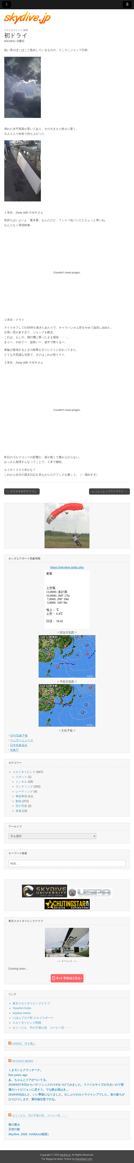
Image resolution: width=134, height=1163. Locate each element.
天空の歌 (14, 1129)
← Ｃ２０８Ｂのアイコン (22, 491)
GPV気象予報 (19, 735)
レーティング (24, 791)
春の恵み (14, 1124)
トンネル (21, 781)
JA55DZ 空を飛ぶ (23, 1043)
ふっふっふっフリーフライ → (109, 491)
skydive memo (22, 1013)
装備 (18, 810)
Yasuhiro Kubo (22, 1008)
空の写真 (21, 805)
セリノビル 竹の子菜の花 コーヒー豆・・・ (43, 1027)
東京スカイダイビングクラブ (31, 1003)
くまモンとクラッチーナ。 (25, 1070)
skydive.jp (65, 1155)
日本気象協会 (18, 745)
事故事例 (21, 796)
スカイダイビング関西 (27, 1022)
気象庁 (14, 750)
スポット (21, 776)
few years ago (17, 1075)
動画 (25, 30)
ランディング (24, 786)
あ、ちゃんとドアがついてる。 (28, 1080)
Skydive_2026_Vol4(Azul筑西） (29, 1134)
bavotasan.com (84, 1159)
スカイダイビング (13, 30)
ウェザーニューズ (21, 740)
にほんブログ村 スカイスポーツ (33, 1017)
